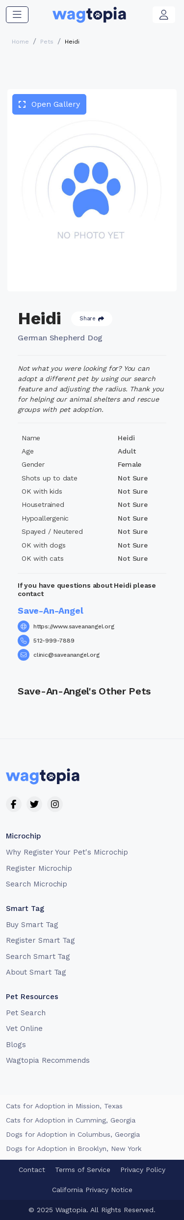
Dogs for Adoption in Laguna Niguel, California (82, 1134)
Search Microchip (36, 884)
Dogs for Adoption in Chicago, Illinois (67, 1148)
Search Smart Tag (38, 956)
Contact (32, 1169)
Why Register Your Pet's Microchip (67, 852)
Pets (46, 41)
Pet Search (26, 1012)
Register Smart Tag (40, 940)
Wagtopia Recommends (48, 1060)
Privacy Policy (142, 1169)
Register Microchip (39, 868)
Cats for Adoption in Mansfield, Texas (68, 1106)
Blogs (16, 1044)
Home (20, 41)
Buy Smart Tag (32, 924)
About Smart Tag (36, 972)
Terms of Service (82, 1169)
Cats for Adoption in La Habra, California (73, 1120)
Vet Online (24, 1028)
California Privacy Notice (92, 1190)
